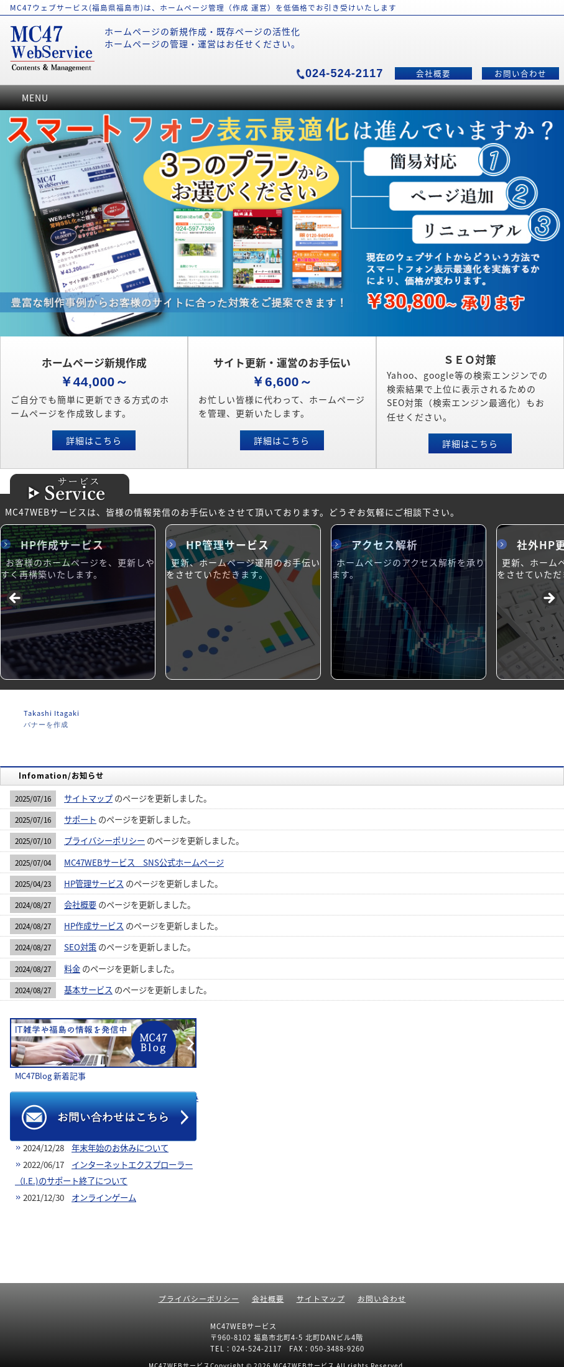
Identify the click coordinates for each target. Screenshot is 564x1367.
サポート (80, 819)
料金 (72, 969)
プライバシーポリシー (104, 840)
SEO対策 (80, 947)
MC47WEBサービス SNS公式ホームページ (144, 862)
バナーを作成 (46, 724)
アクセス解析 (384, 544)
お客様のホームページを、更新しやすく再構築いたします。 (78, 568)
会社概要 (433, 73)
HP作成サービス (62, 544)
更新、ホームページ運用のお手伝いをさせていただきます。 (243, 568)
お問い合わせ (520, 73)
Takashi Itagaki (52, 713)
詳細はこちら (94, 440)
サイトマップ (88, 798)
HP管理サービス (227, 544)
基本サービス (88, 990)
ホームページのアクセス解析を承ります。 (408, 568)
